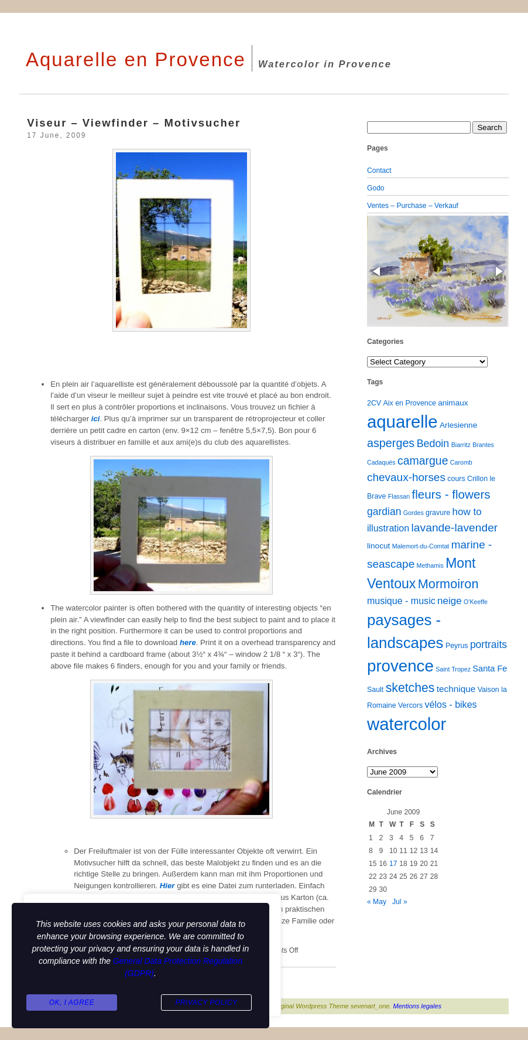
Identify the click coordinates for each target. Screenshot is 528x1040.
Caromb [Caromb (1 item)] (461, 462)
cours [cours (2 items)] (456, 479)
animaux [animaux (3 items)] (453, 402)
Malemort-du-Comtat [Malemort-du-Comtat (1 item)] (421, 546)
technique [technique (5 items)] (456, 689)
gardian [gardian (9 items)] (384, 511)
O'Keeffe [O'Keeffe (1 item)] (476, 601)
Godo (376, 188)
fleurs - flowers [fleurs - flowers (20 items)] (451, 494)
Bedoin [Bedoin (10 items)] (433, 443)
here (188, 642)
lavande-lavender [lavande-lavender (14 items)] (455, 527)
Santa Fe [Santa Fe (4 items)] (489, 668)
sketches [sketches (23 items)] (410, 687)
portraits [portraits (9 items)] (488, 644)
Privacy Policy (206, 1002)
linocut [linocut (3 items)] (378, 545)
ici (95, 418)
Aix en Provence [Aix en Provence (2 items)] (409, 403)
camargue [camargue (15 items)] (422, 460)
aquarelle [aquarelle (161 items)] (402, 421)
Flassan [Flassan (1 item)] (399, 496)
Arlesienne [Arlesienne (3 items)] (458, 425)
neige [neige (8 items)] (449, 600)
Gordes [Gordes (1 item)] (413, 512)
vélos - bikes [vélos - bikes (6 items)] (450, 704)
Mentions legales (417, 1006)
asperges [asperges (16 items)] (390, 443)
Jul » (399, 902)
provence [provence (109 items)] (400, 666)
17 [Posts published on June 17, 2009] (393, 864)
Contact (379, 170)
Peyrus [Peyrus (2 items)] (456, 646)
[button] (377, 271)
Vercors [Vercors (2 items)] (410, 705)
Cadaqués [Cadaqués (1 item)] (381, 462)
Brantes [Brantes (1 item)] (483, 444)
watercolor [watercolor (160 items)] (406, 724)
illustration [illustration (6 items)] (388, 528)
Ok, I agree (72, 1002)
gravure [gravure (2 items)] (438, 513)
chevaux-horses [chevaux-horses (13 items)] (406, 477)
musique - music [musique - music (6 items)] (401, 600)
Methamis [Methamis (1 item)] (430, 565)
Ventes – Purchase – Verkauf (412, 206)
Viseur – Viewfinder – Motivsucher (134, 123)
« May (376, 902)
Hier (168, 885)
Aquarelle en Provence (136, 59)
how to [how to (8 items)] (467, 511)
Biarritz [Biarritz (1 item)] (461, 444)
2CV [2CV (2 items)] (374, 403)
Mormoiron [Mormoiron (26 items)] (448, 584)
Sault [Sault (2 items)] (375, 690)
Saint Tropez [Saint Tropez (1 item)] (453, 669)
